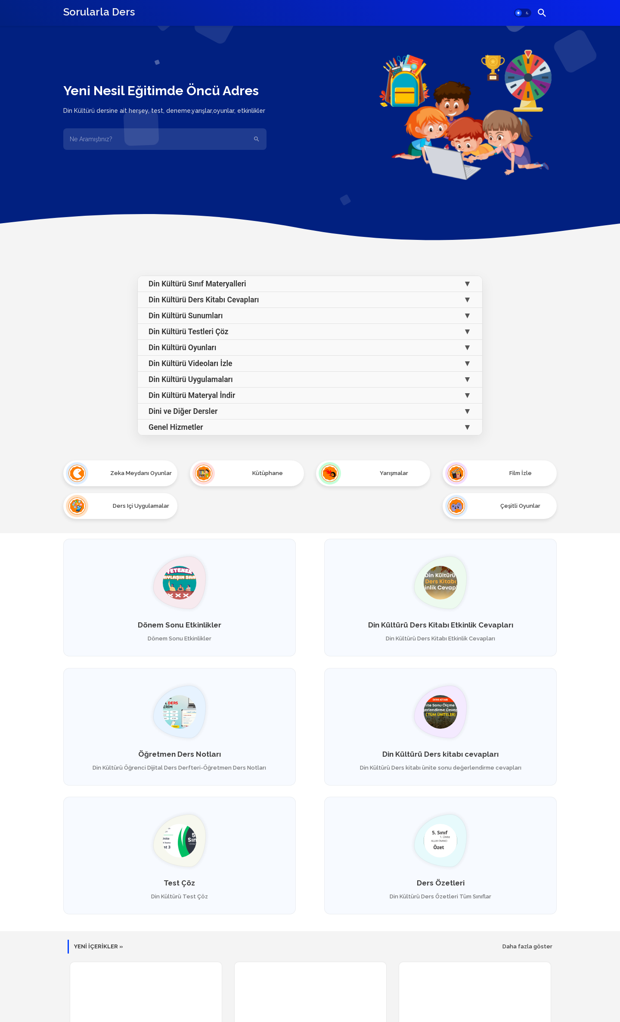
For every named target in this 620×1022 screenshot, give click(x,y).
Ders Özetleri (478, 731)
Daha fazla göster (527, 804)
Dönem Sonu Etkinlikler (142, 593)
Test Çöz (310, 731)
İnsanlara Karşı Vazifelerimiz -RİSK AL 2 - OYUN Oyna (146, 922)
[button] (522, 13)
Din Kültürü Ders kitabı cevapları (142, 731)
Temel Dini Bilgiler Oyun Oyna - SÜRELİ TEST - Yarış (475, 922)
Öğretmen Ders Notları (477, 593)
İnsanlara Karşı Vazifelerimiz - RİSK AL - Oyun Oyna (310, 922)
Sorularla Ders (99, 12)
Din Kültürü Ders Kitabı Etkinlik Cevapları (310, 597)
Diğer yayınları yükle (310, 967)
